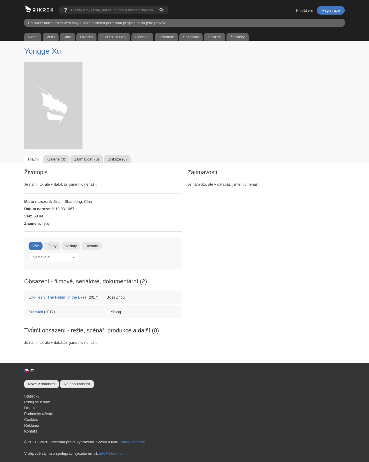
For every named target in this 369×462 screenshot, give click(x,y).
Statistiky (31, 396)
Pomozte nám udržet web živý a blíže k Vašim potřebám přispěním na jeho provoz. (97, 23)
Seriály (71, 246)
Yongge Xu (42, 51)
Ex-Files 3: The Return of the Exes (57, 297)
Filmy (52, 246)
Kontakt (30, 431)
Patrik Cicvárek (132, 442)
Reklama (31, 425)
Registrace (331, 10)
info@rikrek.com (112, 453)
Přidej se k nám (37, 402)
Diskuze (31, 408)
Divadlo (91, 246)
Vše (35, 246)
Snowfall (36, 312)
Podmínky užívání (39, 414)
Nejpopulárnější (77, 384)
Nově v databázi (41, 384)
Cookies (31, 419)
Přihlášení (304, 10)
